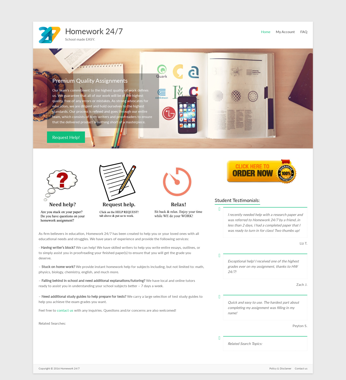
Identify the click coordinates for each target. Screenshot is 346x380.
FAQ (303, 32)
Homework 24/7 (94, 31)
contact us (65, 310)
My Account (285, 32)
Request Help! (66, 137)
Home (265, 32)
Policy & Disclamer (280, 368)
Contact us (301, 368)
